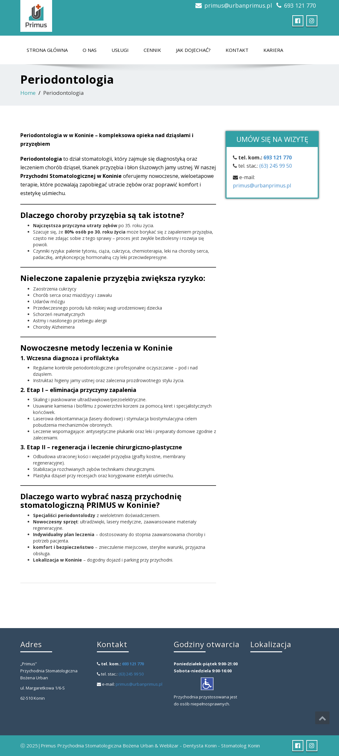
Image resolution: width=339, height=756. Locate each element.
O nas (90, 50)
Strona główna (47, 50)
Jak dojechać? (193, 50)
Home (28, 92)
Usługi (120, 50)
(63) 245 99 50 (275, 165)
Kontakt (237, 50)
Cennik (152, 50)
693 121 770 (300, 5)
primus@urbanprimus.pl (238, 5)
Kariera (273, 50)
